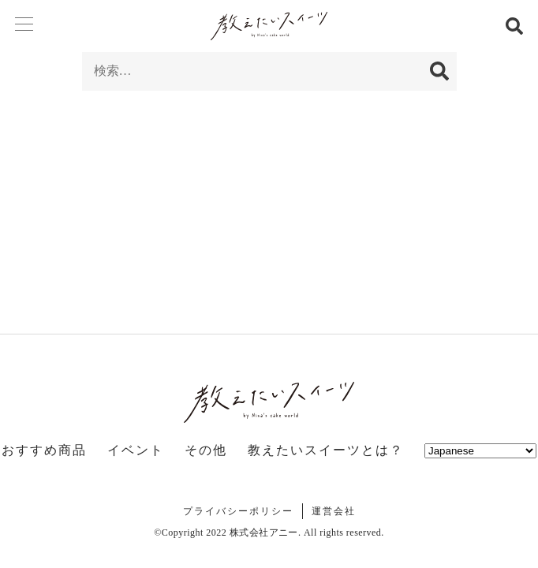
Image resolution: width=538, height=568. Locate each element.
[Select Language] (480, 450)
